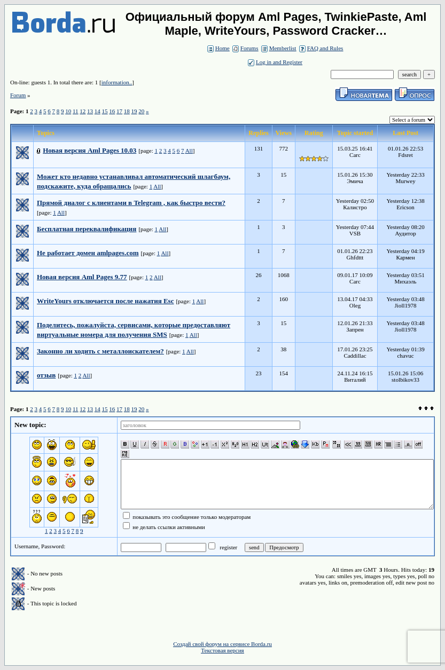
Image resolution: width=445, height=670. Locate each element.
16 (112, 111)
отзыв (46, 375)
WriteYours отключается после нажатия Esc (105, 301)
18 (127, 111)
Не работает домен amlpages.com (88, 253)
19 (134, 111)
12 (82, 111)
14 (97, 111)
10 (68, 111)
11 (76, 111)
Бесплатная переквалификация (86, 229)
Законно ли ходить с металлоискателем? (100, 351)
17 (119, 111)
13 (90, 111)
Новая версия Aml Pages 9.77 (82, 277)
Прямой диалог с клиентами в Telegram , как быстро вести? (131, 203)
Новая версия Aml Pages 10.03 (89, 150)
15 (105, 111)
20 (141, 111)
